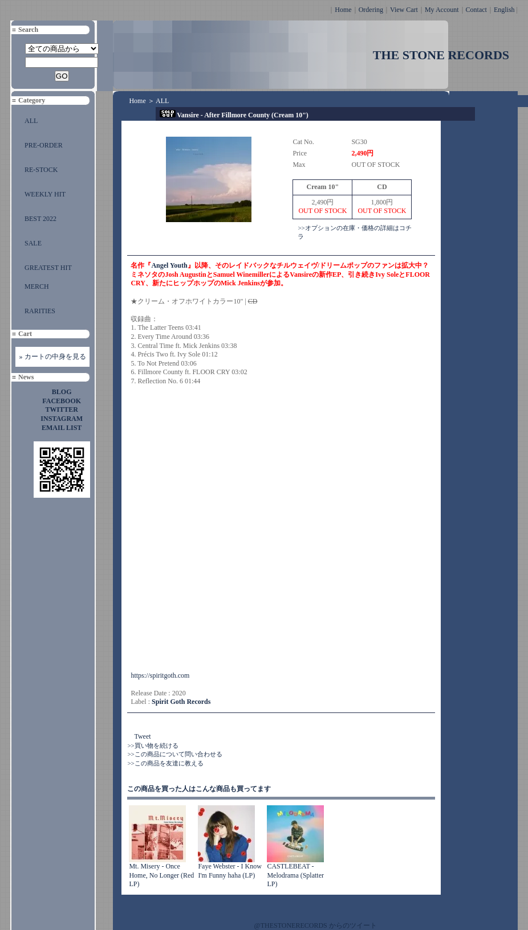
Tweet (142, 736)
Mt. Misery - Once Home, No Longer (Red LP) (161, 875)
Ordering (371, 10)
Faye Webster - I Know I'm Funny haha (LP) (229, 870)
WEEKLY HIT (45, 194)
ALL (31, 121)
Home (343, 10)
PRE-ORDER (44, 145)
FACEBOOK (61, 401)
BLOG (62, 392)
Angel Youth (169, 265)
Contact (476, 10)
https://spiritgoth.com (160, 675)
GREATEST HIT (48, 268)
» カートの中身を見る (52, 356)
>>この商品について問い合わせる (174, 754)
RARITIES (40, 311)
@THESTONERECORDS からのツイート (315, 925)
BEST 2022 (40, 219)
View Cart (404, 10)
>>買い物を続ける (152, 745)
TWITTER (62, 409)
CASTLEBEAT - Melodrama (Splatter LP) (295, 875)
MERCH (37, 286)
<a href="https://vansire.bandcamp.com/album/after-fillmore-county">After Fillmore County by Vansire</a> (230, 528)
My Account (442, 10)
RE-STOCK (41, 170)
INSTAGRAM (61, 419)
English (504, 10)
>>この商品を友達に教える (165, 763)
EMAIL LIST (62, 428)
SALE (33, 243)
